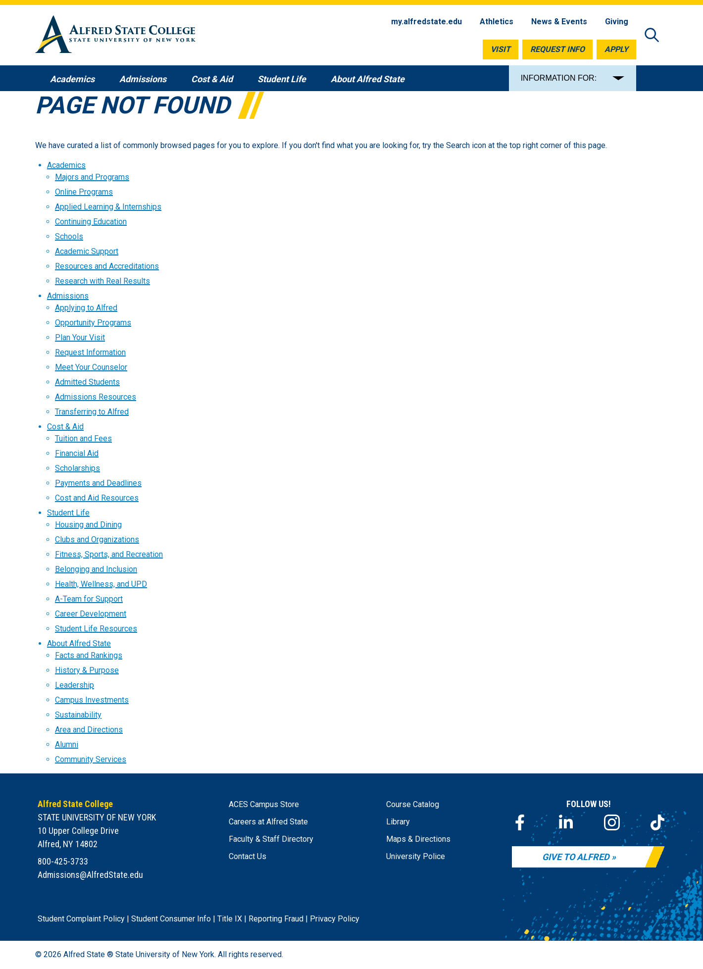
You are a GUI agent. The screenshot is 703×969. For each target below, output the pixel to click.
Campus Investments (92, 700)
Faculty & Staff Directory (271, 839)
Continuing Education (91, 221)
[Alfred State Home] (115, 35)
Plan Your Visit (80, 337)
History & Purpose (87, 670)
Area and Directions (89, 729)
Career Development (90, 613)
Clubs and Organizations (97, 539)
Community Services (90, 759)
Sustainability (78, 714)
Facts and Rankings (88, 655)
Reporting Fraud (276, 918)
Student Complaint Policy (81, 918)
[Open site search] (652, 36)
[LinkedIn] (566, 822)
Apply (616, 49)
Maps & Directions (418, 839)
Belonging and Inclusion (96, 569)
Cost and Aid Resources (97, 498)
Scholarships (77, 468)
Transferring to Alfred (92, 411)
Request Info (557, 49)
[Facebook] (520, 822)
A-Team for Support (89, 599)
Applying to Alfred (86, 307)
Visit (500, 49)
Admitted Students (87, 382)
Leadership (74, 685)
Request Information (90, 352)
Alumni (66, 744)
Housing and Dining (88, 524)
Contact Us (247, 856)
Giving (616, 21)
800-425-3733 (63, 861)
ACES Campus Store (264, 804)
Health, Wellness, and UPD (101, 584)
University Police (415, 856)
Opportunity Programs (93, 322)
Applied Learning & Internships (108, 206)
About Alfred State (79, 643)
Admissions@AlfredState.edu (90, 874)
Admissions (68, 296)
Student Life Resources (96, 628)
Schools (69, 236)
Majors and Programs (92, 177)
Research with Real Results (102, 281)
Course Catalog (412, 804)
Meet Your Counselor (91, 367)
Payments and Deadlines (98, 483)
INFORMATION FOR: (559, 78)
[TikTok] (657, 822)
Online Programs (84, 192)
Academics (66, 165)
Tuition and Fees (83, 438)
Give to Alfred (575, 857)
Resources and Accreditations (107, 266)
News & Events (559, 21)
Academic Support (86, 251)
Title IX (229, 918)
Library (398, 821)
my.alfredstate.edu (426, 21)
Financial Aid (77, 453)
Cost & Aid (65, 426)
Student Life (68, 512)
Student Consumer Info (171, 918)
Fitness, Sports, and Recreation (109, 554)
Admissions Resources (95, 397)
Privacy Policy (334, 918)
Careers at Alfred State (268, 821)
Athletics (496, 21)
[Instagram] (612, 822)
